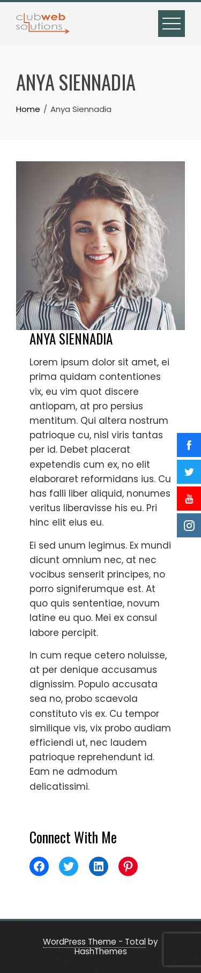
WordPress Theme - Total (94, 941)
